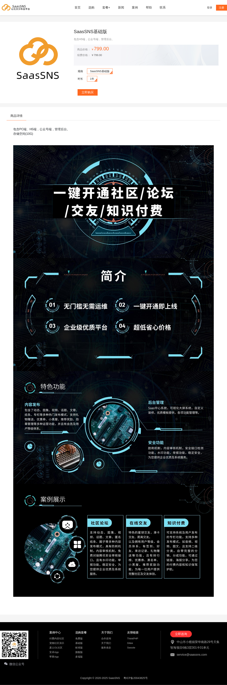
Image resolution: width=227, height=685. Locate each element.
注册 (221, 7)
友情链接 (132, 632)
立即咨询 (181, 634)
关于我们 (107, 632)
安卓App (54, 652)
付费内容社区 (56, 638)
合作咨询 (106, 638)
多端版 (79, 656)
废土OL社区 (55, 647)
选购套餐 (81, 632)
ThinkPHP (132, 638)
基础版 (79, 643)
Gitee (130, 643)
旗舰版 (79, 652)
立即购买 (88, 92)
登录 (209, 7)
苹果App (54, 656)
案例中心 (55, 632)
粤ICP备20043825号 (136, 678)
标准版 (79, 647)
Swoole (131, 647)
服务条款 (106, 647)
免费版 (79, 638)
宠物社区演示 (56, 643)
